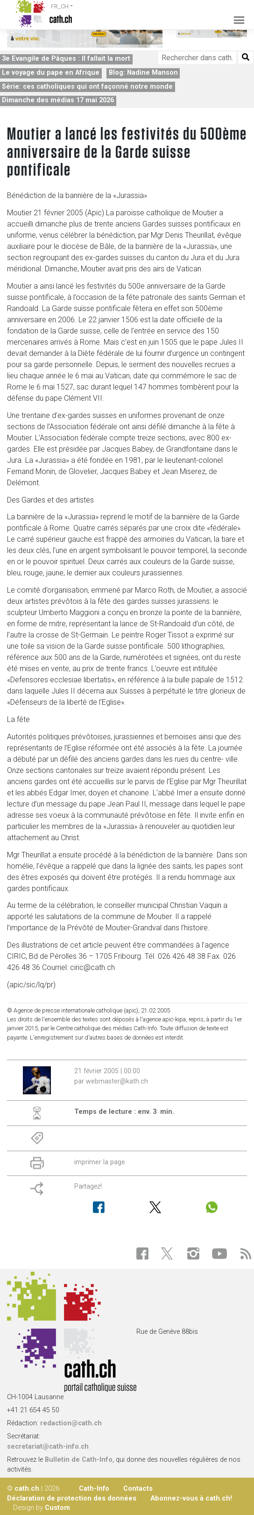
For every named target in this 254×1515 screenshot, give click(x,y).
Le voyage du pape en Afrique (50, 73)
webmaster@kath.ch (117, 1081)
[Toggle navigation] (236, 14)
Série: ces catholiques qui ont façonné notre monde (87, 87)
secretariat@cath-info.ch (48, 1447)
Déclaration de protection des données (71, 1498)
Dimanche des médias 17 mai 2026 (58, 100)
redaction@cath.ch (71, 1423)
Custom (57, 1507)
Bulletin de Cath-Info (79, 1460)
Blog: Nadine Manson (143, 73)
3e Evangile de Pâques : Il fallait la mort (66, 59)
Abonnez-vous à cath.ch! (191, 1498)
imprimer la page (99, 1162)
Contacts (138, 1488)
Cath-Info (94, 1488)
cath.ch (26, 1488)
